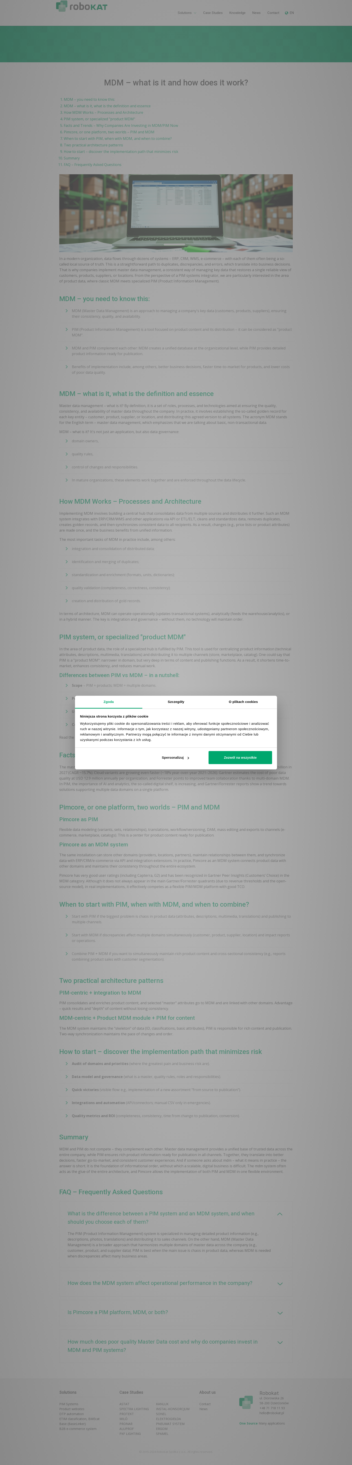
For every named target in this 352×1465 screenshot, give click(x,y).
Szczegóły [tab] (176, 702)
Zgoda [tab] (108, 702)
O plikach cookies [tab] (243, 702)
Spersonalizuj (175, 757)
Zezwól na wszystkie (240, 757)
